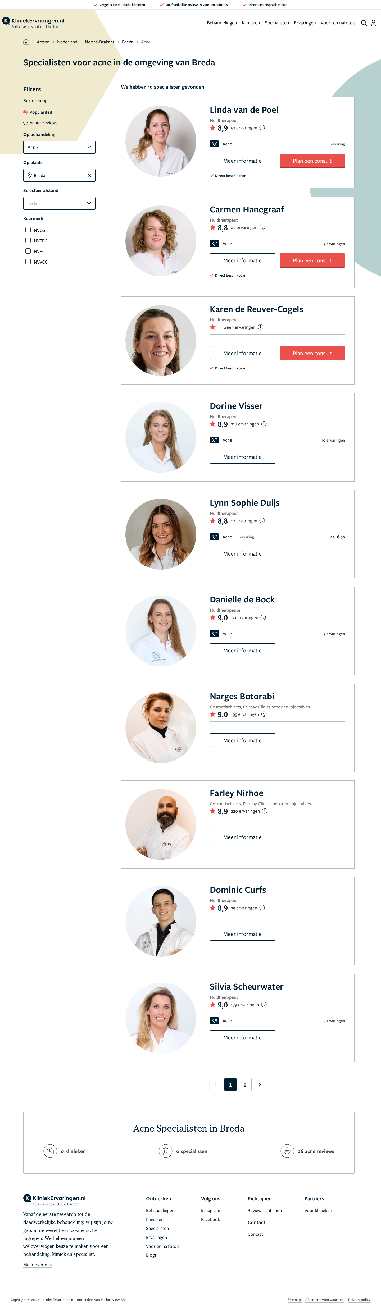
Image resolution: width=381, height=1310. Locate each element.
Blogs (151, 1255)
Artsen (43, 42)
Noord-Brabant (99, 42)
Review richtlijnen (265, 1210)
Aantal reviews (40, 123)
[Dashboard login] (373, 23)
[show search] (364, 23)
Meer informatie (242, 160)
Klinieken (251, 22)
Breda (127, 42)
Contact (255, 1234)
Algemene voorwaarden (324, 1299)
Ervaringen (305, 22)
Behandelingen (222, 22)
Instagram (210, 1210)
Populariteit (37, 112)
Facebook (210, 1219)
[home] (33, 23)
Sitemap (295, 1299)
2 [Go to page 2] (245, 1084)
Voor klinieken (318, 1210)
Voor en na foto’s (162, 1246)
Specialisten (277, 22)
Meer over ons (37, 1264)
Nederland (67, 42)
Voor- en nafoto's (338, 22)
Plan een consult (312, 160)
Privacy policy (359, 1299)
